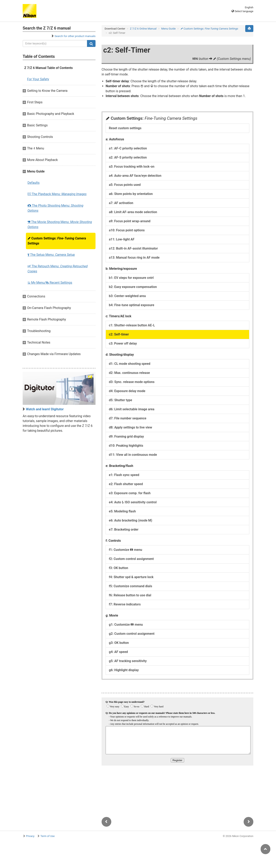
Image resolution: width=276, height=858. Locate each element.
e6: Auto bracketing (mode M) (130, 520)
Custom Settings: (57, 240)
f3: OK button (118, 568)
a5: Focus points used (125, 185)
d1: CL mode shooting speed (129, 364)
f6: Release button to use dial (130, 595)
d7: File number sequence (127, 418)
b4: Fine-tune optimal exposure (131, 305)
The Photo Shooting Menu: (55, 208)
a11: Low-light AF (122, 239)
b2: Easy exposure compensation (133, 287)
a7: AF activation (121, 203)
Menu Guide (168, 28)
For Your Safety (38, 79)
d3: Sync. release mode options (132, 382)
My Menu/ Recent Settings (50, 283)
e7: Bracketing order (123, 529)
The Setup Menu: (51, 255)
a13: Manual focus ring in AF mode (134, 257)
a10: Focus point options (127, 230)
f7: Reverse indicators (125, 604)
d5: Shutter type (120, 400)
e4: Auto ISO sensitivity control (133, 502)
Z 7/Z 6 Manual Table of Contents (48, 68)
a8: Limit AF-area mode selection (133, 212)
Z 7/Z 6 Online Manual (143, 28)
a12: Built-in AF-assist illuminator (133, 248)
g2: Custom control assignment (131, 634)
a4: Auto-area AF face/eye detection (135, 176)
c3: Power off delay (123, 343)
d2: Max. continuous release (129, 373)
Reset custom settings (125, 128)
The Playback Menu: (57, 194)
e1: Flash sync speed (124, 475)
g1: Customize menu (126, 624)
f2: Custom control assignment (131, 559)
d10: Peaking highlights (126, 446)
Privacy (30, 836)
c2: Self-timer (119, 334)
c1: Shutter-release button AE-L (132, 325)
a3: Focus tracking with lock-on (131, 166)
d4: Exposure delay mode (127, 391)
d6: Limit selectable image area (131, 409)
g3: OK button (119, 643)
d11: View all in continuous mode (133, 455)
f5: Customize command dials (130, 586)
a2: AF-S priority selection (128, 157)
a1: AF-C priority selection (128, 148)
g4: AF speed (118, 652)
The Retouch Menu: (58, 268)
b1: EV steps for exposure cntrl (131, 278)
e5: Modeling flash (122, 511)
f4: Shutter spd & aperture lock (131, 577)
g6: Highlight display (124, 670)
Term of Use (47, 836)
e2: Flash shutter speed (126, 484)
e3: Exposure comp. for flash (130, 493)
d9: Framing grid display (126, 436)
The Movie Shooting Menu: (60, 224)
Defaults (33, 183)
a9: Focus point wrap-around (129, 221)
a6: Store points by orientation (131, 194)
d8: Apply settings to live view (130, 427)
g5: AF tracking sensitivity (128, 661)
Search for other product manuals (75, 36)
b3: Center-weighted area (127, 296)
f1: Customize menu (125, 550)
